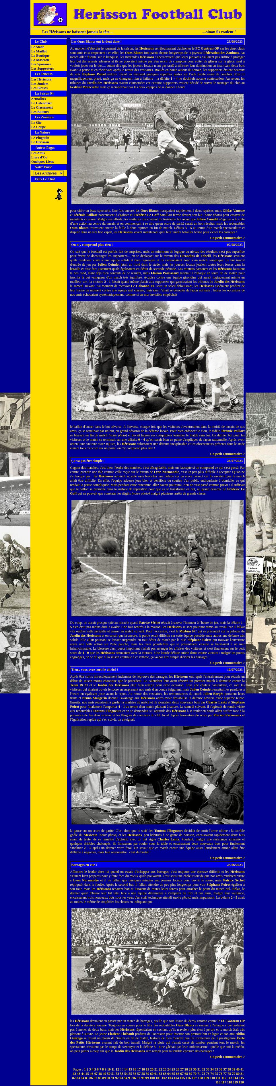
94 (125, 1078)
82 (74, 1078)
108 (200, 1078)
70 (195, 1074)
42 (74, 1074)
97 (138, 1078)
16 (134, 1069)
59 (147, 1074)
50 (108, 1074)
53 (121, 1074)
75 (216, 1074)
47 (96, 1074)
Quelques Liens (42, 162)
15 (130, 1069)
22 (160, 1069)
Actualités (38, 99)
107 (194, 1078)
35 (216, 1069)
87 (95, 1078)
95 (130, 1078)
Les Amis (37, 153)
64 (169, 1074)
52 (117, 1074)
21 (156, 1069)
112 (223, 1078)
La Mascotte (40, 60)
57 (139, 1074)
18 (143, 1069)
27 (182, 1069)
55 (130, 1074)
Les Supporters (42, 68)
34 (212, 1069)
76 (220, 1074)
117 (223, 1082)
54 (126, 1074)
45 (87, 1074)
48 (100, 1074)
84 (82, 1078)
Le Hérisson (39, 142)
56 (134, 1074)
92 (117, 1078)
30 (195, 1069)
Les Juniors (39, 84)
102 (164, 1078)
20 (151, 1069)
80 (238, 1074)
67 (182, 1074)
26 (177, 1069)
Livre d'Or (38, 157)
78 (229, 1074)
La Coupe (38, 127)
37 (225, 1069)
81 (242, 1074)
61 (156, 1074)
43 (78, 1074)
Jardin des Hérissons (102, 83)
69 (190, 1074)
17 (139, 1069)
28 (186, 1069)
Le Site (36, 123)
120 (241, 1082)
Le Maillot (38, 51)
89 (104, 1078)
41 (242, 1069)
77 (225, 1074)
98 (143, 1078)
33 (207, 1069)
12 (117, 1069)
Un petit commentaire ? (227, 238)
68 (186, 1074)
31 (199, 1069)
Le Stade (37, 47)
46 (91, 1074)
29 (190, 1069)
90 (108, 1078)
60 (151, 1074)
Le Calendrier (41, 103)
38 (229, 1069)
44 (83, 1074)
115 (241, 1078)
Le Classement (41, 107)
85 (87, 1078)
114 (235, 1078)
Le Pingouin (39, 138)
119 (235, 1082)
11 (113, 1069)
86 (91, 1078)
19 (147, 1069)
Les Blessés (39, 88)
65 (173, 1074)
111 (218, 1078)
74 (212, 1074)
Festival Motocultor (84, 87)
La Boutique (40, 56)
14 (126, 1069)
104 (176, 1078)
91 (112, 1078)
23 (164, 1069)
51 (113, 1074)
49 (104, 1074)
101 (158, 1078)
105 (182, 1078)
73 (207, 1074)
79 (233, 1074)
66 (177, 1074)
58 (143, 1074)
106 (188, 1078)
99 (147, 1078)
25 (173, 1069)
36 (220, 1069)
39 (233, 1069)
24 (169, 1069)
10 (109, 1069)
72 (203, 1074)
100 (152, 1078)
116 (217, 1082)
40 (238, 1069)
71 (199, 1074)
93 (121, 1078)
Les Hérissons (41, 79)
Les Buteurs (39, 112)
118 (229, 1082)
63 (164, 1074)
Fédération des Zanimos (221, 53)
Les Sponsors (40, 64)
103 (170, 1078)
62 (160, 1074)
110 (212, 1078)
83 (78, 1078)
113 (229, 1078)
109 (206, 1078)
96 (134, 1078)
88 (100, 1078)
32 (203, 1069)
